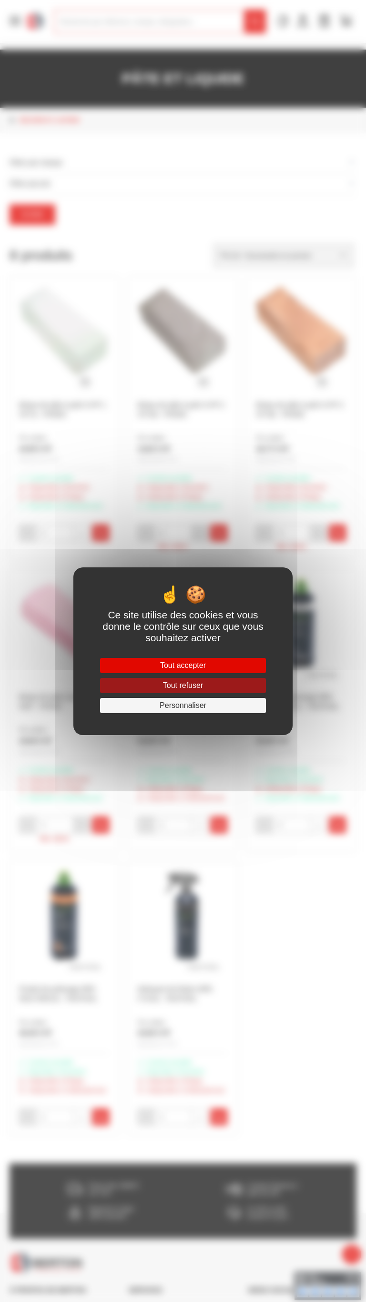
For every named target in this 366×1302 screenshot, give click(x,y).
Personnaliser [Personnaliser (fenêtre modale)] (183, 705)
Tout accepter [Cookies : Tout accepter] (183, 665)
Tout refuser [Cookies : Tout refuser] (183, 685)
